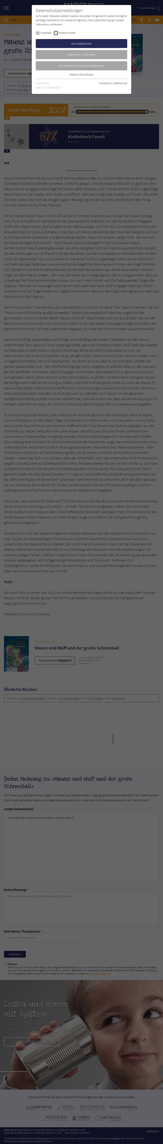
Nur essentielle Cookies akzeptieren (82, 66)
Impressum (105, 83)
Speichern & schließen (81, 54)
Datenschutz (120, 83)
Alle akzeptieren (81, 43)
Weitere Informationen (81, 74)
